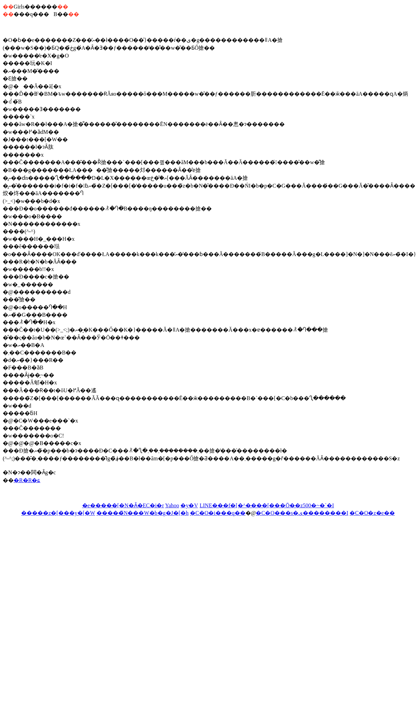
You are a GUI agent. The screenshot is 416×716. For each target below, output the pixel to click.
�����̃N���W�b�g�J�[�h (142, 513)
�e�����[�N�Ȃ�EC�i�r (123, 505)
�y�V (189, 505)
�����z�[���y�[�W (58, 513)
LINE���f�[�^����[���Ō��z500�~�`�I (266, 505)
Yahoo (172, 505)
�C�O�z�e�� (372, 513)
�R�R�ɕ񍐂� (27, 480)
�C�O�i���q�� (218, 513)
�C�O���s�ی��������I (302, 513)
